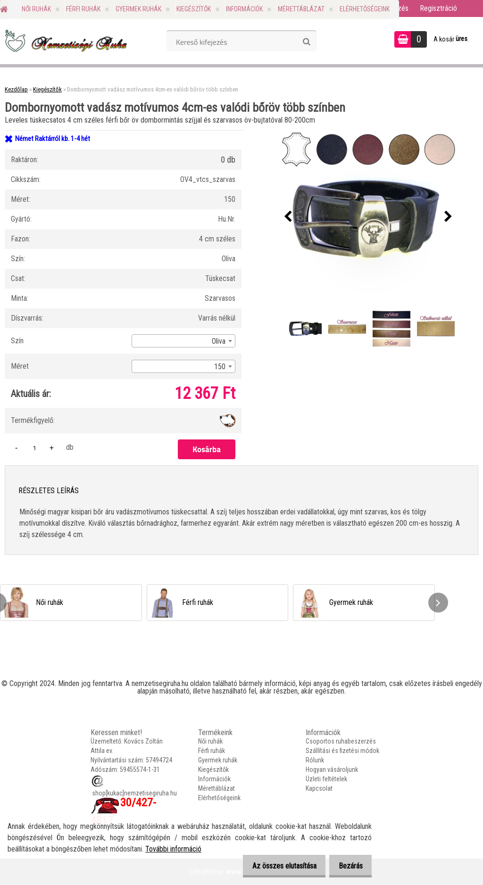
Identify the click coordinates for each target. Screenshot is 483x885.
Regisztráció (438, 8)
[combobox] (183, 340)
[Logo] (65, 40)
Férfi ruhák (83, 9)
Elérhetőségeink (365, 9)
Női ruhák (36, 9)
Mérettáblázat (301, 9)
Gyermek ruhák (138, 9)
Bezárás (348, 865)
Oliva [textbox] (218, 341)
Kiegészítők (193, 9)
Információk (244, 9)
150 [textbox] (219, 366)
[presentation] (288, 217)
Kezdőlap (16, 89)
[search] (306, 42)
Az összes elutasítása (276, 865)
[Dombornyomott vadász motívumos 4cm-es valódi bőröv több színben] (368, 217)
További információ (173, 848)
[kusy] (34, 447)
